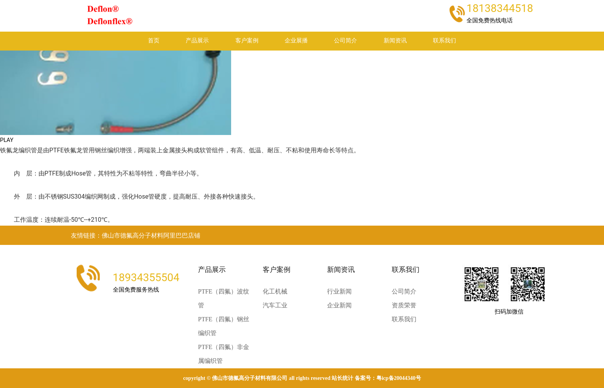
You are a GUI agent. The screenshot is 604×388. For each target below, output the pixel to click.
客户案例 (246, 40)
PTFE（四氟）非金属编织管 (223, 354)
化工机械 (275, 291)
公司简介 (345, 40)
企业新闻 (339, 305)
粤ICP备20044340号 (398, 378)
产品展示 (197, 40)
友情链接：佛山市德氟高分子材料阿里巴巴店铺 (135, 235)
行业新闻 (339, 291)
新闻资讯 (395, 40)
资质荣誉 (404, 305)
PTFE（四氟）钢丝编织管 (223, 326)
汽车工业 (275, 305)
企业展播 (296, 40)
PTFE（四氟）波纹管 (223, 298)
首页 (153, 40)
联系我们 (444, 40)
